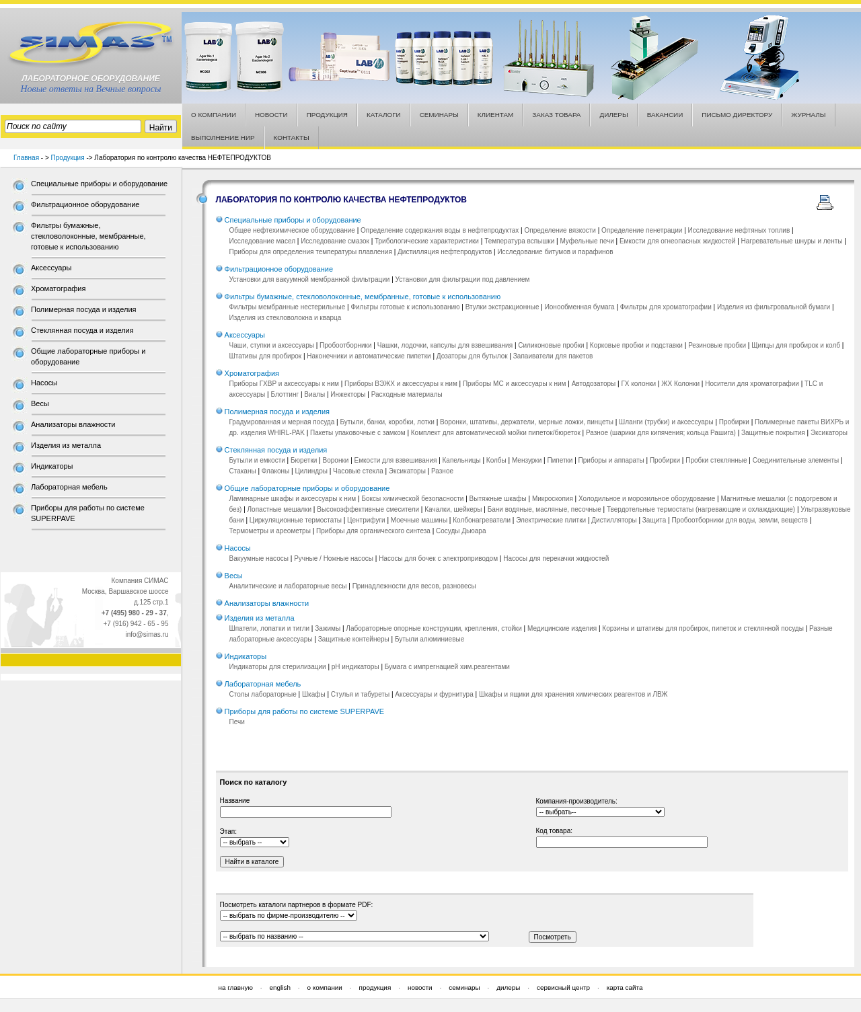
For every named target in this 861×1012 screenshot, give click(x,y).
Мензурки (526, 460)
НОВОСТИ (271, 114)
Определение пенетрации (641, 230)
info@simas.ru (146, 634)
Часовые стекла (358, 471)
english (280, 987)
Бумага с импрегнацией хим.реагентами (447, 666)
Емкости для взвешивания (395, 460)
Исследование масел (262, 241)
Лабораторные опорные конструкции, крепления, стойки (434, 628)
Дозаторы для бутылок (472, 356)
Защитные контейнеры (353, 639)
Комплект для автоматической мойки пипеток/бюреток (496, 432)
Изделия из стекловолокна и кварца (285, 317)
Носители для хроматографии (752, 383)
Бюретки (304, 460)
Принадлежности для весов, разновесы (414, 586)
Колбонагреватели (482, 520)
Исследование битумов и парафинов (555, 252)
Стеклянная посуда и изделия (82, 330)
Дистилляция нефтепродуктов (445, 252)
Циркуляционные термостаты (296, 520)
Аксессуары (51, 268)
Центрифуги (366, 520)
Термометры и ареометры (270, 531)
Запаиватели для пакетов (553, 356)
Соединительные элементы (796, 460)
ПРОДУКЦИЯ (327, 114)
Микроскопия (552, 498)
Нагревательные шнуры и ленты (792, 241)
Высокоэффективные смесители (368, 509)
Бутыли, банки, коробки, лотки (387, 422)
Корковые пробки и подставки (636, 345)
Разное (442, 471)
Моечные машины (419, 520)
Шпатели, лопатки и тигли (269, 628)
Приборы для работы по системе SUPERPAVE (305, 711)
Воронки (336, 460)
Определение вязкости (559, 230)
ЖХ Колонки (680, 383)
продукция (375, 987)
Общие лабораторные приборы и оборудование (307, 488)
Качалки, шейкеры (453, 509)
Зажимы (327, 628)
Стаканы (242, 471)
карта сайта (625, 987)
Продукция (68, 157)
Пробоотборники (345, 345)
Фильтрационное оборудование (85, 204)
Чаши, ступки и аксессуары (271, 345)
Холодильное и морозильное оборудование (646, 498)
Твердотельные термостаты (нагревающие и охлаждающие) (701, 509)
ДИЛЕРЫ (613, 114)
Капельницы (462, 460)
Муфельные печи (586, 241)
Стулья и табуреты (360, 694)
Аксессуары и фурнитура (434, 694)
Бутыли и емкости (257, 460)
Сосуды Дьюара (461, 531)
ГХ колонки (638, 383)
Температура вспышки (519, 241)
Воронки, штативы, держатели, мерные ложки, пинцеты (526, 422)
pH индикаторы (355, 666)
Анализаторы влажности (73, 424)
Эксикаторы (829, 432)
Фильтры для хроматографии (666, 307)
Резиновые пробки (717, 345)
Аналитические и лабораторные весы (288, 586)
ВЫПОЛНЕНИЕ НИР (223, 137)
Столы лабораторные (263, 694)
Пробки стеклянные (716, 460)
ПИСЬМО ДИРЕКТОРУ (737, 114)
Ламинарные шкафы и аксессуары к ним (293, 498)
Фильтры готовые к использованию (404, 307)
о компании (324, 987)
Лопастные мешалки (280, 509)
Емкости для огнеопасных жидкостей (678, 241)
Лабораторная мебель (69, 487)
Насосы (44, 383)
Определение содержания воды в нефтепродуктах (440, 230)
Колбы (496, 460)
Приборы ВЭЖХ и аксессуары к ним (400, 383)
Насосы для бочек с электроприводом (438, 558)
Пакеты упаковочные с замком (358, 432)
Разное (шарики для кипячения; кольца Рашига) (661, 432)
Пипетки (559, 460)
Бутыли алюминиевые (429, 639)
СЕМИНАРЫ (439, 114)
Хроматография (58, 288)
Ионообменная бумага (580, 307)
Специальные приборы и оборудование (99, 184)
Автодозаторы (594, 383)
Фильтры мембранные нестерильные (287, 307)
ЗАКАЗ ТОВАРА (556, 114)
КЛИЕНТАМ (496, 114)
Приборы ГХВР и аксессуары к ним (284, 383)
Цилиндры (311, 471)
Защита (654, 520)
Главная (26, 157)
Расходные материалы (407, 394)
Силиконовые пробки (551, 345)
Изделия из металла (66, 445)
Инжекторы (347, 394)
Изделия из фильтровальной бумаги (773, 307)
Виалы (314, 394)
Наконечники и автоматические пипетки (368, 356)
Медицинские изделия (562, 628)
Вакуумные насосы (259, 558)
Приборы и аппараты (611, 460)
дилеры (508, 987)
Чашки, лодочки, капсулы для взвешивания (445, 345)
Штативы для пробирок (265, 356)
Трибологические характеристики (427, 241)
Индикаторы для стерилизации (277, 666)
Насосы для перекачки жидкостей (556, 558)
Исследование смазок (335, 241)
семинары (464, 987)
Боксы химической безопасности (412, 498)
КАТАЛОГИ (384, 114)
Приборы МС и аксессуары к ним (514, 383)
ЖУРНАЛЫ (808, 114)
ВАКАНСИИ (665, 114)
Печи (237, 722)
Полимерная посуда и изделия (84, 309)
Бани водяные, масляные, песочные (544, 509)
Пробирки (734, 422)
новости (420, 987)
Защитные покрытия (773, 432)
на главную (236, 987)
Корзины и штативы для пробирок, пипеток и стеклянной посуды (703, 628)
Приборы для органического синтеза (373, 531)
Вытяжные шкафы (498, 498)
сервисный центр (563, 987)
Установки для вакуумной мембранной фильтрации (309, 279)
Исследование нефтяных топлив (739, 230)
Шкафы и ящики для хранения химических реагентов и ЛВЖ (573, 694)
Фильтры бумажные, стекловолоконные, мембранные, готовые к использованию (88, 236)
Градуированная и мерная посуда (282, 422)
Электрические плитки (551, 520)
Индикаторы (52, 466)
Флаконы (275, 471)
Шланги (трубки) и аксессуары (666, 422)
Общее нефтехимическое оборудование (292, 230)
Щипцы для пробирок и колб (795, 345)
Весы (40, 403)
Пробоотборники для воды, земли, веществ (739, 520)
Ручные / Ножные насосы (333, 558)
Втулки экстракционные (502, 307)
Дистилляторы (613, 520)
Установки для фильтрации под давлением (463, 279)
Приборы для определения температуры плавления (310, 252)
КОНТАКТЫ (291, 137)
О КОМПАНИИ (213, 114)
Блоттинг (284, 394)
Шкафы (314, 694)
